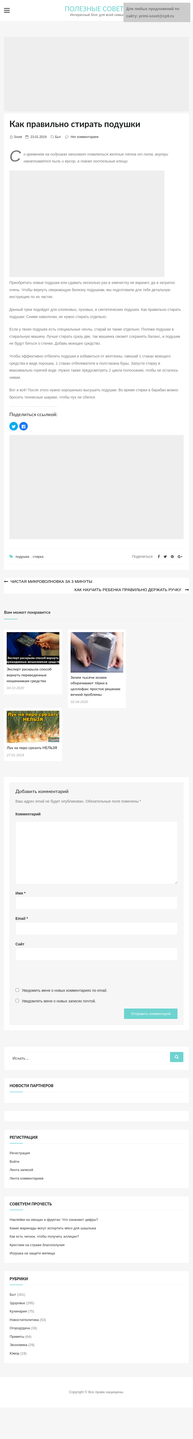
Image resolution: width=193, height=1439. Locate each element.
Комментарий (28, 813)
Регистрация (20, 1153)
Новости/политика (24, 1319)
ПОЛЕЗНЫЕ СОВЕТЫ (97, 9)
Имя (21, 892)
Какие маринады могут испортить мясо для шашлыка (53, 1227)
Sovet (18, 137)
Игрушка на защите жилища (32, 1253)
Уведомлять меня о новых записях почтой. (59, 1000)
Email (22, 918)
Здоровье (17, 1302)
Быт (58, 137)
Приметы (17, 1336)
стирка (38, 557)
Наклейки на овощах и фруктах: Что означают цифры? (54, 1219)
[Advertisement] (96, 74)
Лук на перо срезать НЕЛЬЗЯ (32, 747)
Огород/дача (20, 1328)
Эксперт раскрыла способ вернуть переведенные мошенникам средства (29, 674)
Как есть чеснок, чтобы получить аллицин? (44, 1236)
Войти (14, 1161)
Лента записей (21, 1169)
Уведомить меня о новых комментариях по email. (64, 989)
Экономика (18, 1344)
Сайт (20, 943)
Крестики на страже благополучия (37, 1244)
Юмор (14, 1353)
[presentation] (56, 975)
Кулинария (18, 1311)
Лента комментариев (27, 1178)
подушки (22, 557)
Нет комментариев (84, 137)
